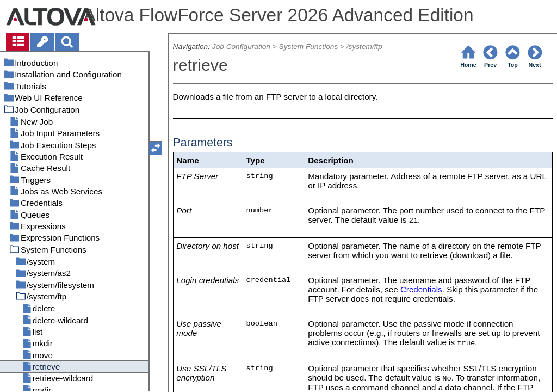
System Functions (308, 46)
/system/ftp (364, 46)
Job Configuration (241, 46)
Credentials (421, 289)
